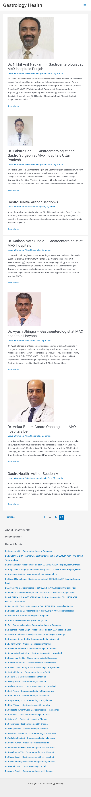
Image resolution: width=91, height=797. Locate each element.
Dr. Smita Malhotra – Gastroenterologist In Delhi (27, 672)
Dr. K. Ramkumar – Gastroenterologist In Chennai (28, 644)
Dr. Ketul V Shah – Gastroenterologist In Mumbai (27, 705)
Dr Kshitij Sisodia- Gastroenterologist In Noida (26, 728)
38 (55, 517)
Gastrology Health (22, 5)
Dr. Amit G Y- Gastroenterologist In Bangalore (26, 620)
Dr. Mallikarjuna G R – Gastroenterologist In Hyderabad (30, 686)
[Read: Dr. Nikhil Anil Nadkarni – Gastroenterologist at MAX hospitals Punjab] (31, 38)
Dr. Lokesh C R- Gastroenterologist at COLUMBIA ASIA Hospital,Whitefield (39, 606)
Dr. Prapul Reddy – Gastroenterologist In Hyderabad (29, 700)
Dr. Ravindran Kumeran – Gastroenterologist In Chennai (30, 648)
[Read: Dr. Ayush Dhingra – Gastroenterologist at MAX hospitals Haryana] (24, 309)
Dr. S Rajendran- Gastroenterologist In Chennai (26, 724)
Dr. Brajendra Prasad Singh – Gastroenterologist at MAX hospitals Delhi (38, 630)
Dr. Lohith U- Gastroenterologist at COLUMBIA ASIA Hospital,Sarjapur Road (40, 592)
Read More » (13, 106)
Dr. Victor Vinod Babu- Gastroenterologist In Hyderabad (30, 662)
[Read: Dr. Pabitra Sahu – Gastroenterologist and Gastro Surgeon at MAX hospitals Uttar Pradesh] (20, 130)
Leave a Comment (16, 73)
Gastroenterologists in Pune (39, 478)
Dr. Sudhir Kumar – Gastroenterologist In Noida (27, 742)
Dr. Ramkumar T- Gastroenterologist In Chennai (27, 695)
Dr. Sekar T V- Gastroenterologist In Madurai (25, 676)
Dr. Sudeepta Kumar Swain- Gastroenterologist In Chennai (32, 710)
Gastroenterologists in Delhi (39, 73)
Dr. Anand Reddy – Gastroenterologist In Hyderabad (29, 771)
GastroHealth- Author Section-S (33, 202)
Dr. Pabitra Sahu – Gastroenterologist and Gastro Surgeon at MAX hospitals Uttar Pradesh (41, 155)
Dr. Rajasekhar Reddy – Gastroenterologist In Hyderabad (31, 658)
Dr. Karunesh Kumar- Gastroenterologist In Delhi (27, 714)
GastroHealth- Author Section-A (33, 473)
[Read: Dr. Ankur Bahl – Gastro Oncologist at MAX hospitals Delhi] (31, 400)
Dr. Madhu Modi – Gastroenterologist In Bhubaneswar (30, 747)
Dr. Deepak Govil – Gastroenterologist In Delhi (26, 766)
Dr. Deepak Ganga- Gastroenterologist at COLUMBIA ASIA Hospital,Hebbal (39, 611)
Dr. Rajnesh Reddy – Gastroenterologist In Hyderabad (30, 761)
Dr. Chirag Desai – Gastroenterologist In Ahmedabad (29, 757)
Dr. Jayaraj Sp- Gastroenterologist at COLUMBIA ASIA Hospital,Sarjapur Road (41, 588)
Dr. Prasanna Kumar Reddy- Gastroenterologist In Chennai (32, 639)
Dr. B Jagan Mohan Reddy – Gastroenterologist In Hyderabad (33, 653)
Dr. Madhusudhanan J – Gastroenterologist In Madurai (30, 733)
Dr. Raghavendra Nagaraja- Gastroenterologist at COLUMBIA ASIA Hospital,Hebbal (43, 569)
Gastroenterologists (35, 206)
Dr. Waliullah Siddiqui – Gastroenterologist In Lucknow (30, 738)
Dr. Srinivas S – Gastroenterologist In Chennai (26, 719)
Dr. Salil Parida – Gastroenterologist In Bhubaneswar (29, 691)
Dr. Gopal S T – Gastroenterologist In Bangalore (27, 615)
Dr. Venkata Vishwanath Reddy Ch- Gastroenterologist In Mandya (35, 634)
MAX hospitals (33, 250)
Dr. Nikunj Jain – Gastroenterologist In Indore (26, 681)
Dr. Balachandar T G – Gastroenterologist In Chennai (29, 752)
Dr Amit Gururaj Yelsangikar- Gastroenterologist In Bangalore (33, 625)
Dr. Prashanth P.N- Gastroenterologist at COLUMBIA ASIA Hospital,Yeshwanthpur (42, 564)
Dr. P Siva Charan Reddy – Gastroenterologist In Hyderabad (32, 667)
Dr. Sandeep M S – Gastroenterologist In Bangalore (28, 551)
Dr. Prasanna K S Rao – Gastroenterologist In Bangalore (31, 574)
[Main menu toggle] (85, 5)
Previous (9, 517)
